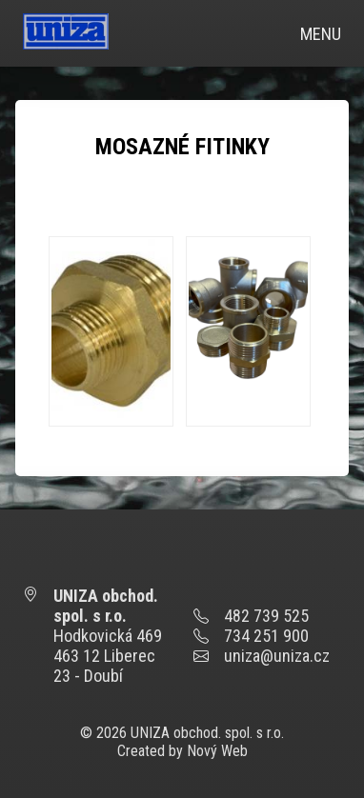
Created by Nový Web (182, 751)
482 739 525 (266, 616)
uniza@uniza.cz (277, 656)
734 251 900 (266, 636)
